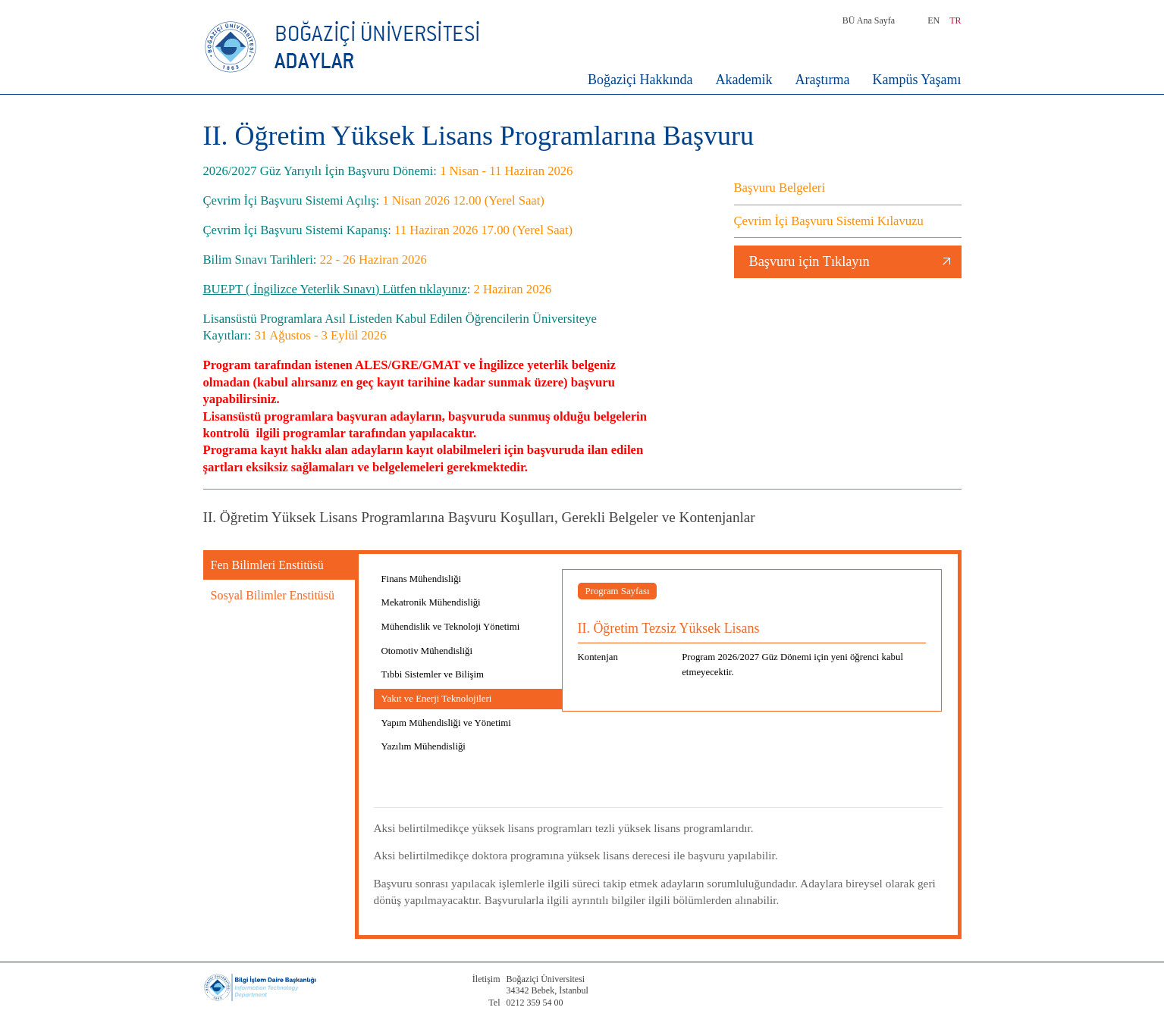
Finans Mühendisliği (421, 579)
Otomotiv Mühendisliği (427, 651)
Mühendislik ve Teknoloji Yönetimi (450, 626)
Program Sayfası (617, 591)
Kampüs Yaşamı (916, 79)
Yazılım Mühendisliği (423, 746)
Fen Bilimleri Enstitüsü (267, 564)
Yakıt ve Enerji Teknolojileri (436, 698)
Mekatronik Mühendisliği (431, 602)
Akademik (744, 79)
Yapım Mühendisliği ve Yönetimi (446, 723)
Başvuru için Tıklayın (809, 261)
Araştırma (822, 79)
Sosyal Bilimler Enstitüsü (273, 595)
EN (933, 20)
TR (955, 20)
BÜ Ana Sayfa (868, 20)
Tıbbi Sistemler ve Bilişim (432, 674)
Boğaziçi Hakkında (640, 79)
